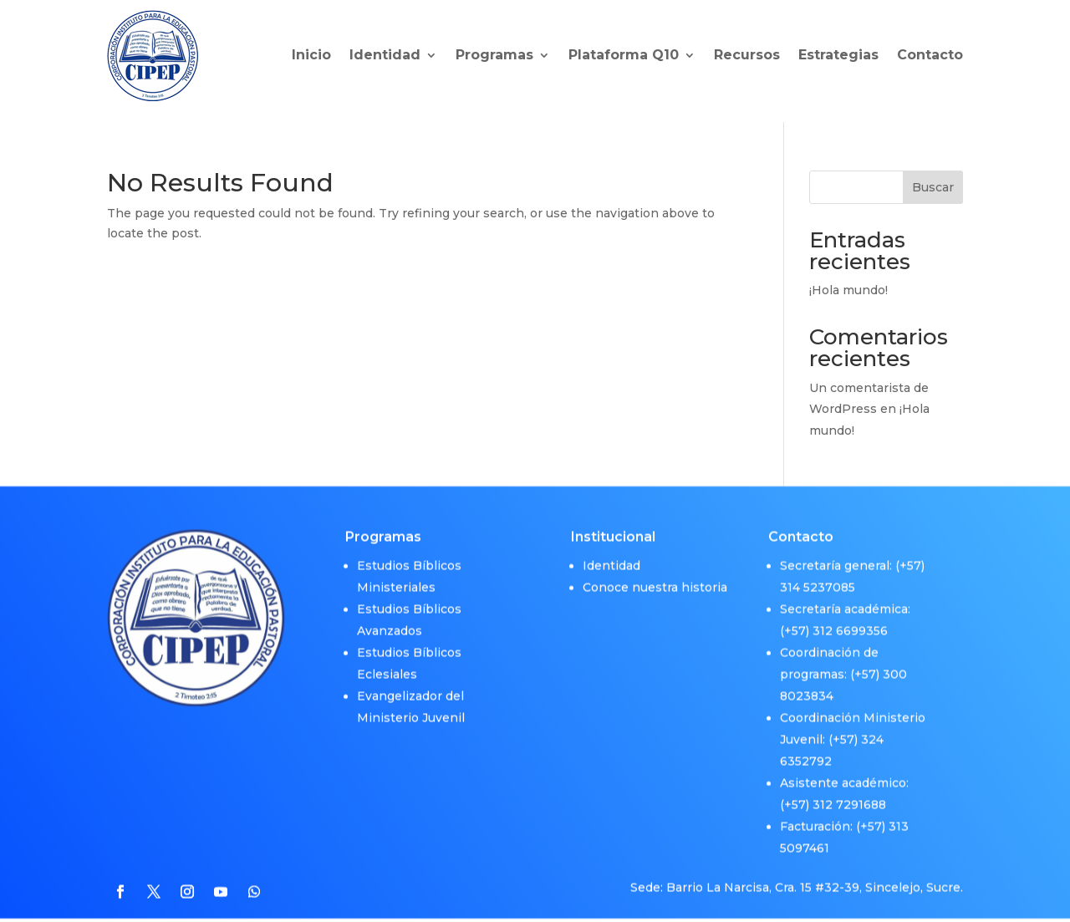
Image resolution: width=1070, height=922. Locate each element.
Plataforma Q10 (623, 55)
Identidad (384, 55)
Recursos (747, 55)
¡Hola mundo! (848, 290)
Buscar (933, 187)
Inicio (311, 55)
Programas (494, 55)
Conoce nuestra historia (655, 580)
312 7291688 (849, 798)
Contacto (930, 55)
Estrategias (838, 55)
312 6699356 (850, 624)
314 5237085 (817, 580)
